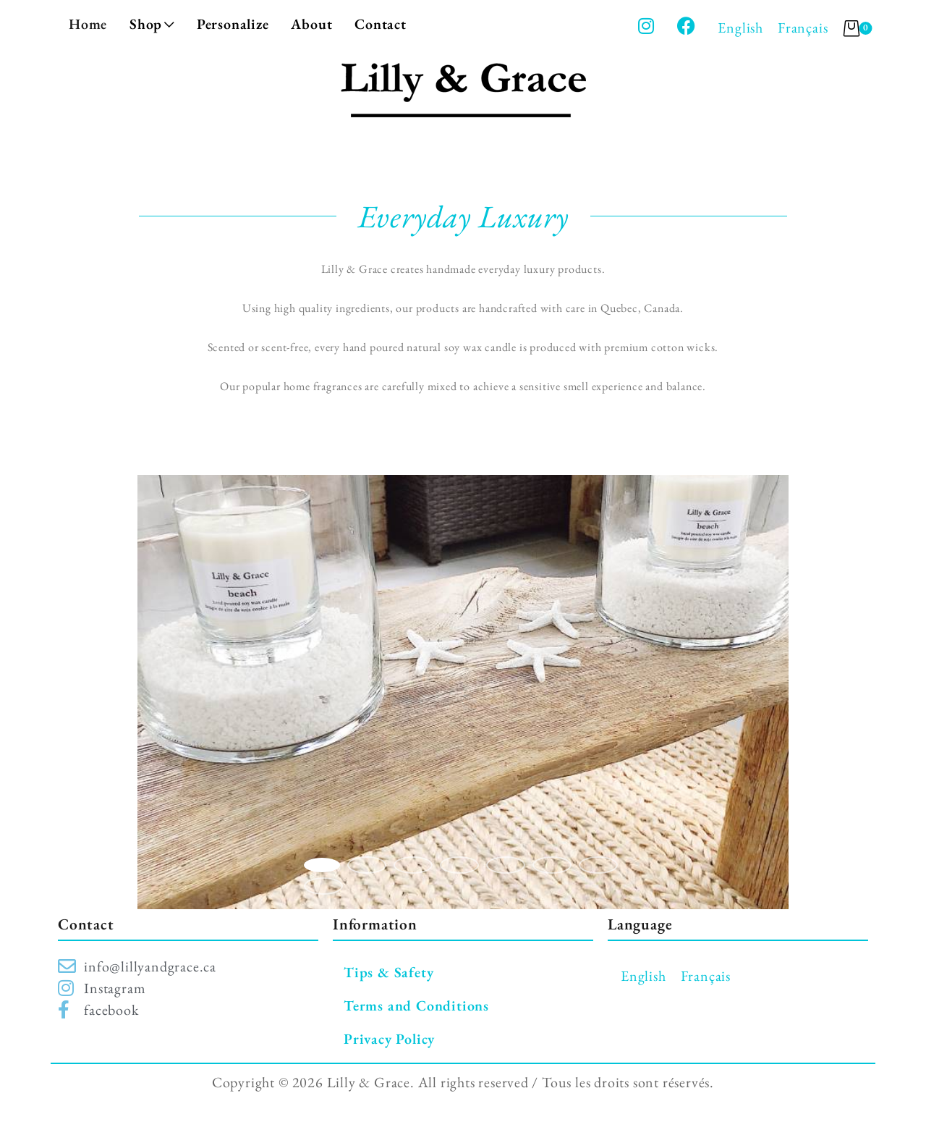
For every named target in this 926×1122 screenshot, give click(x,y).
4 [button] (459, 865)
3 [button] (413, 865)
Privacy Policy (389, 1038)
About (311, 23)
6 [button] (552, 865)
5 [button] (505, 865)
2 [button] (366, 865)
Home (88, 23)
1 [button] (322, 865)
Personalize (233, 23)
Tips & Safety (388, 972)
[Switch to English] (740, 28)
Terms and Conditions (416, 1005)
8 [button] (323, 886)
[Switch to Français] (802, 28)
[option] (463, 692)
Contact (380, 23)
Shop (151, 23)
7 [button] (598, 865)
